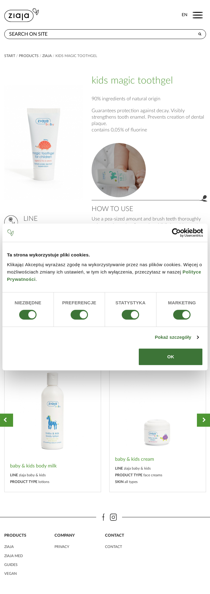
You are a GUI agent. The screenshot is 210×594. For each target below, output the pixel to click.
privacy (61, 547)
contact (113, 547)
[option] (52, 420)
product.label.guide (119, 170)
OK (170, 356)
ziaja (47, 56)
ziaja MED (13, 556)
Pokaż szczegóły (173, 337)
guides (11, 565)
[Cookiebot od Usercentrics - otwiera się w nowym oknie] (176, 232)
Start (9, 56)
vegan (10, 573)
